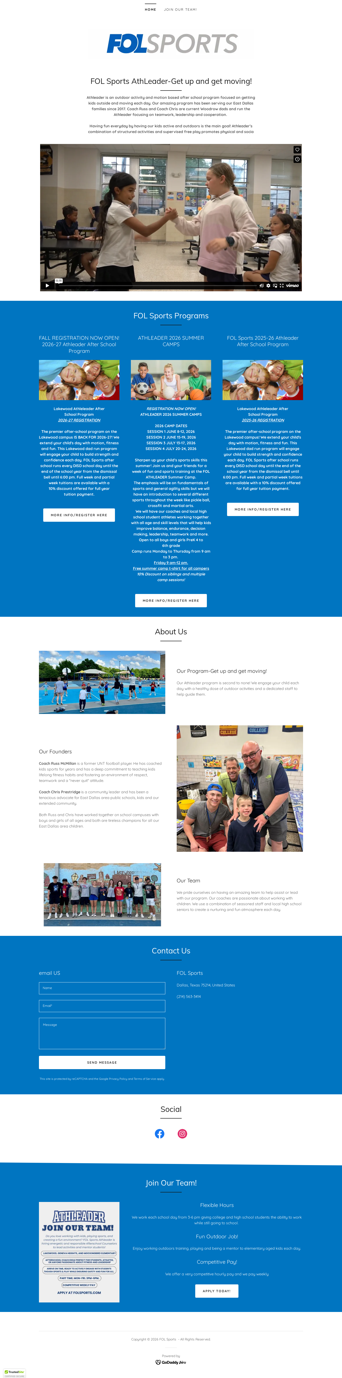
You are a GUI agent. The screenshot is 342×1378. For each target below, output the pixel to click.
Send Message (102, 1062)
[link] (159, 1134)
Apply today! (217, 1291)
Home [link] (150, 9)
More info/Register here (171, 600)
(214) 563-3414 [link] (189, 996)
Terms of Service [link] (145, 1079)
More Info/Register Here (79, 515)
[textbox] (102, 988)
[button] (14, 1373)
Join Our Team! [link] (180, 9)
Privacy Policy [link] (118, 1079)
